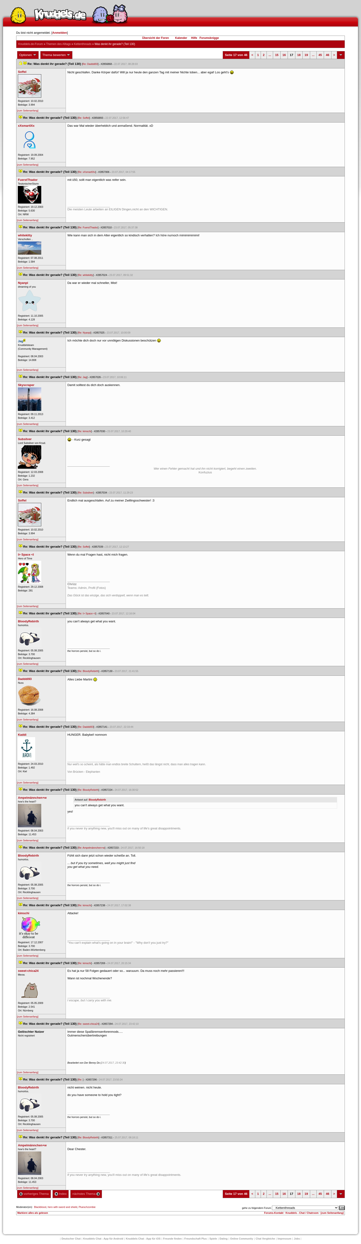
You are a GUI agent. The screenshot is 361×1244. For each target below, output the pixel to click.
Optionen (28, 55)
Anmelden (59, 32)
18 (299, 55)
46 (327, 55)
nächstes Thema (86, 1194)
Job (297, 1238)
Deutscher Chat (71, 1238)
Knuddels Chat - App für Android (103, 1238)
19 (306, 55)
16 (284, 55)
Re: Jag (82, 377)
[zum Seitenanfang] (27, 110)
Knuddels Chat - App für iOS (143, 1238)
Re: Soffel (83, 117)
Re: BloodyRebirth (88, 671)
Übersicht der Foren (155, 38)
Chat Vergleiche (265, 1238)
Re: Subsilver (85, 492)
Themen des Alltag (58, 44)
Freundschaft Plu (195, 1238)
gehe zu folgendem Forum (256, 1208)
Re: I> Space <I (86, 613)
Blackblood (40, 1207)
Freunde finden (172, 1238)
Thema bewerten (56, 55)
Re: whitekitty (85, 275)
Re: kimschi (84, 431)
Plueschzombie (87, 1207)
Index (61, 1194)
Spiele (213, 1238)
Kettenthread (82, 44)
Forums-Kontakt (273, 1212)
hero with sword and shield (62, 1207)
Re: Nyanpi (84, 332)
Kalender (181, 38)
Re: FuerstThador (88, 227)
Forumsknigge (209, 38)
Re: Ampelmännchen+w (91, 847)
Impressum (284, 1238)
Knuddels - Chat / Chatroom (302, 1212)
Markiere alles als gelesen (32, 1212)
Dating (224, 1238)
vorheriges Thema (34, 1194)
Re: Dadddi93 (90, 64)
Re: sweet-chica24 (88, 1023)
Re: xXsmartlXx (86, 172)
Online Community (241, 1238)
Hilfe (194, 38)
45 (320, 55)
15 (276, 55)
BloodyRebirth (97, 799)
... (270, 55)
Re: (80, 1079)
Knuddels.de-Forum (30, 44)
